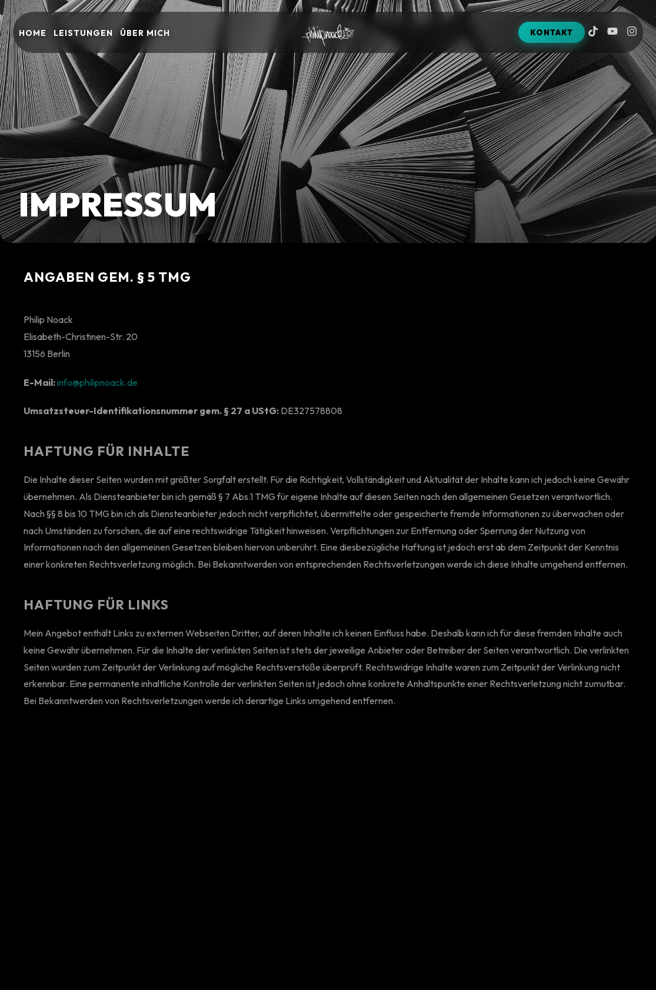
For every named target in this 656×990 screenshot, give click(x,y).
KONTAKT (551, 32)
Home (32, 33)
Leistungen (83, 33)
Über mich (145, 33)
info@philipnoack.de (97, 389)
